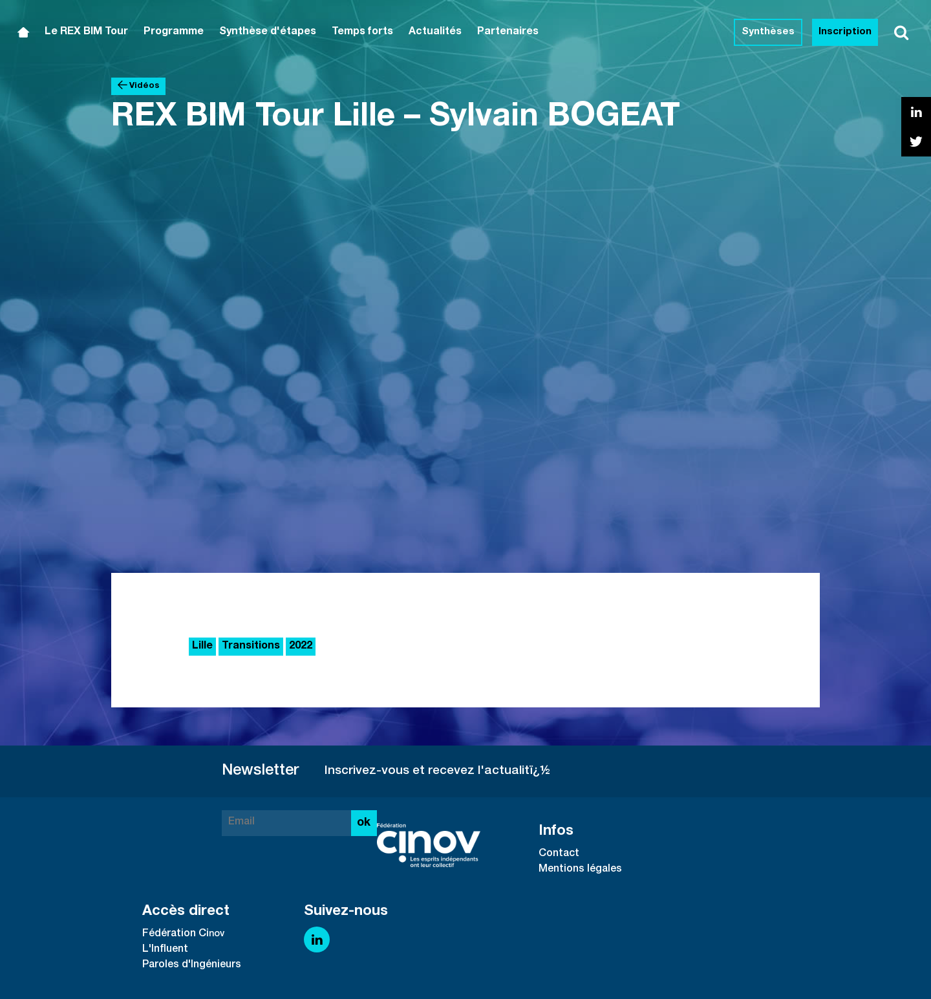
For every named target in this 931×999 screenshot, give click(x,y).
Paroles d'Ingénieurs (191, 965)
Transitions (251, 646)
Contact (559, 854)
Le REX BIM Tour (86, 32)
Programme (174, 32)
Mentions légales (580, 870)
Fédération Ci (175, 934)
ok (363, 823)
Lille (202, 646)
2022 (300, 646)
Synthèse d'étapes (267, 32)
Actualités (435, 32)
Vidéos (138, 86)
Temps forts (362, 32)
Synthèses (768, 32)
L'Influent (165, 950)
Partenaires (508, 32)
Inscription (845, 32)
